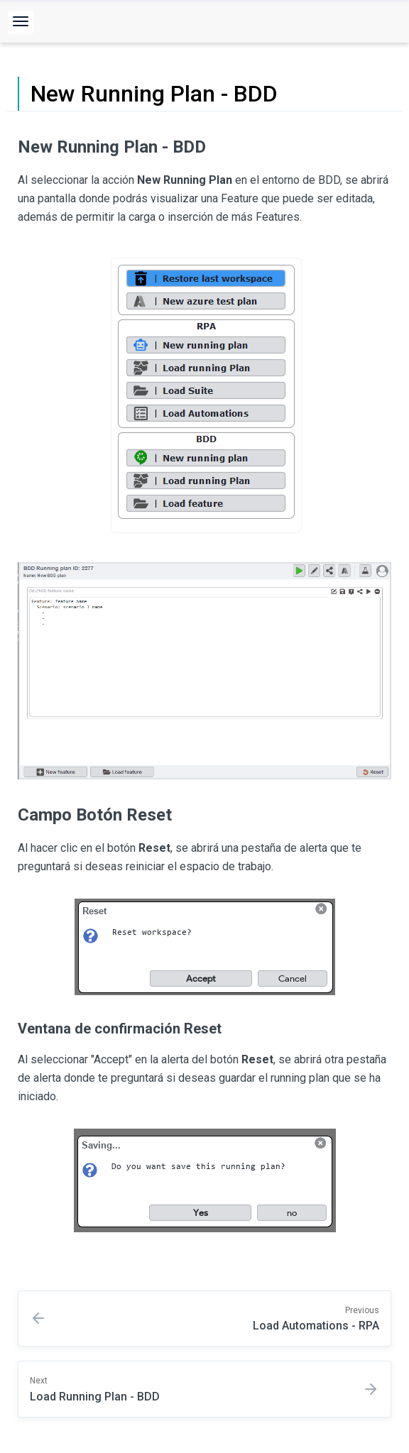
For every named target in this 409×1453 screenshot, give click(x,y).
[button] (20, 22)
